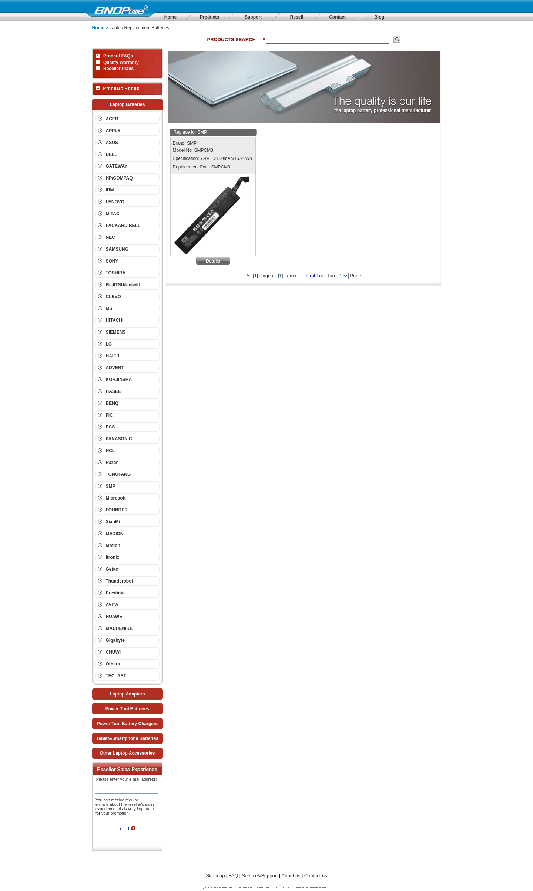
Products (209, 17)
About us (291, 875)
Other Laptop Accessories (127, 753)
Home (170, 17)
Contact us (315, 875)
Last (321, 275)
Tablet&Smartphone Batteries (127, 738)
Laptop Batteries (127, 104)
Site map (215, 875)
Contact (337, 17)
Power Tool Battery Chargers (127, 723)
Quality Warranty (121, 62)
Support (253, 17)
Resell (296, 17)
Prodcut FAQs (118, 56)
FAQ (233, 875)
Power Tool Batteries (127, 708)
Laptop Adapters (127, 694)
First (310, 275)
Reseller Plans (118, 68)
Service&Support (260, 875)
